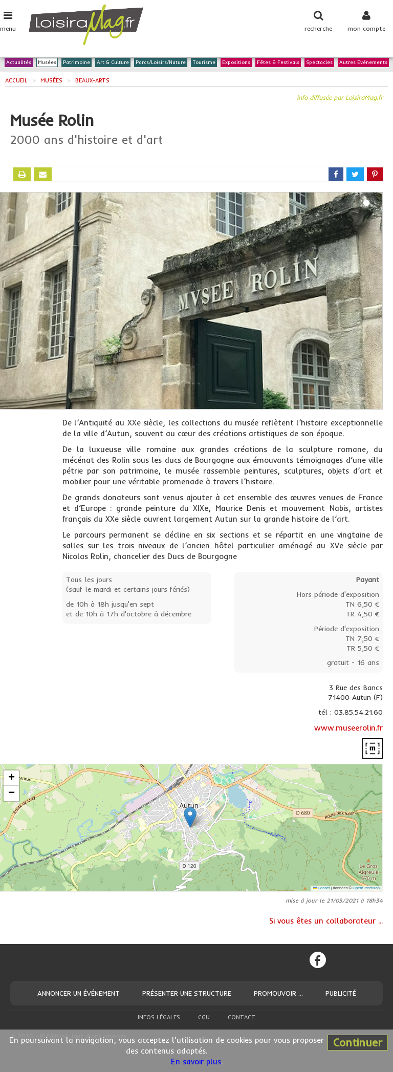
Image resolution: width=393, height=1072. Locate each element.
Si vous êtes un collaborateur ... (326, 921)
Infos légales (159, 1017)
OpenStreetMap (366, 888)
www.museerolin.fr (348, 728)
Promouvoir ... (278, 993)
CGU (204, 1017)
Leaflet (321, 888)
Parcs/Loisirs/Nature (161, 62)
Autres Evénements (363, 62)
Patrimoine (76, 62)
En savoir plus (196, 1061)
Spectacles (319, 62)
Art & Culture (113, 62)
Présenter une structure (186, 993)
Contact (241, 1017)
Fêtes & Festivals (278, 62)
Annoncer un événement (78, 993)
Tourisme (203, 62)
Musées (47, 62)
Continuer (357, 1042)
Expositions (236, 62)
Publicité (340, 993)
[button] (190, 817)
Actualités (18, 62)
